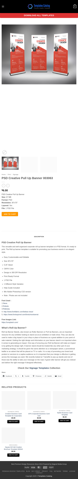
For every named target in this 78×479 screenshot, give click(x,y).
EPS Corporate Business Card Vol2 (38, 415)
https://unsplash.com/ (10, 322)
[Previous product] (8, 185)
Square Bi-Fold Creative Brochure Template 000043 (13, 448)
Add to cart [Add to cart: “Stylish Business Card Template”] (64, 420)
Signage (15, 174)
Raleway (6, 309)
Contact (39, 473)
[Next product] (3, 185)
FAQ (51, 471)
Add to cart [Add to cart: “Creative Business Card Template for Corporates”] (13, 421)
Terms (65, 471)
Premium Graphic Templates (13, 471)
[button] (3, 6)
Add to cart (10, 214)
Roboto (6, 306)
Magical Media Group (59, 464)
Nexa (5, 303)
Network (57, 471)
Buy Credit (36, 471)
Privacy (45, 471)
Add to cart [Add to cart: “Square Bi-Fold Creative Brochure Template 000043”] (13, 455)
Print (9, 174)
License (72, 471)
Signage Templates (39, 368)
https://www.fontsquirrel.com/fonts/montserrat (21, 314)
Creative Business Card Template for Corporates (13, 415)
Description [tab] (39, 236)
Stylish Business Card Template (64, 414)
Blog (28, 471)
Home (4, 174)
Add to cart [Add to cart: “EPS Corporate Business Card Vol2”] (39, 421)
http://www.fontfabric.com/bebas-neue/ (18, 312)
